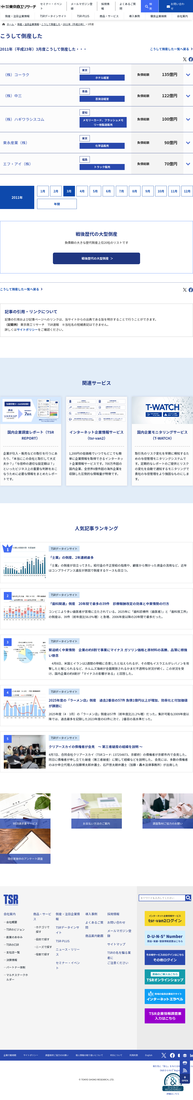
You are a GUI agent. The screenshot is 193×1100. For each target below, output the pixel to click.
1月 (42, 191)
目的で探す (43, 939)
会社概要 (11, 922)
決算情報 (11, 960)
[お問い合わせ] (176, 6)
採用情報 (113, 914)
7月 (121, 191)
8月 (134, 191)
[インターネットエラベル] (165, 996)
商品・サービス (109, 16)
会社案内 (182, 16)
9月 (148, 191)
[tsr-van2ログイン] (165, 918)
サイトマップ (116, 944)
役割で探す (43, 954)
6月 (108, 191)
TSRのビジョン (15, 929)
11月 (174, 191)
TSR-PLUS (83, 16)
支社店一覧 (13, 952)
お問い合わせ (116, 922)
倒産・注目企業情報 (17, 16)
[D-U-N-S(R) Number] (165, 937)
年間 (57, 204)
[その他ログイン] (165, 957)
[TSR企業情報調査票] (165, 1015)
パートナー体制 (15, 967)
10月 (161, 191)
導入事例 (134, 16)
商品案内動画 (94, 936)
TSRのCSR (12, 945)
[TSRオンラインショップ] (165, 976)
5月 (95, 191)
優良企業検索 (158, 16)
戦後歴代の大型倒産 (95, 258)
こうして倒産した (51, 24)
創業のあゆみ (14, 937)
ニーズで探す (44, 947)
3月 (69, 191)
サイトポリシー (27, 329)
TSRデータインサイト (53, 16)
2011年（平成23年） (74, 24)
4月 (82, 191)
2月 (56, 191)
